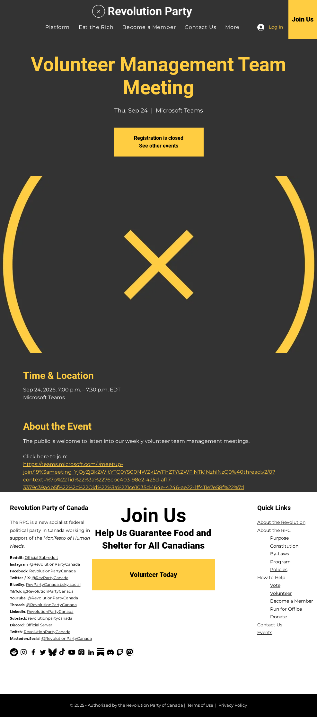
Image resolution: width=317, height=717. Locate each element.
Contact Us (269, 625)
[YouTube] (72, 652)
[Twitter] (43, 652)
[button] (232, 27)
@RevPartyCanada (50, 577)
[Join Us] (303, 19)
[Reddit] (14, 652)
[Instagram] (24, 652)
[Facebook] (33, 652)
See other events (158, 146)
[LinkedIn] (91, 652)
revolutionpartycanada (50, 618)
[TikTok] (62, 652)
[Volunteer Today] (153, 574)
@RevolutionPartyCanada (55, 564)
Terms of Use (200, 705)
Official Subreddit (41, 557)
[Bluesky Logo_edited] (52, 652)
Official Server (39, 625)
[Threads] (81, 652)
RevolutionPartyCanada (52, 571)
